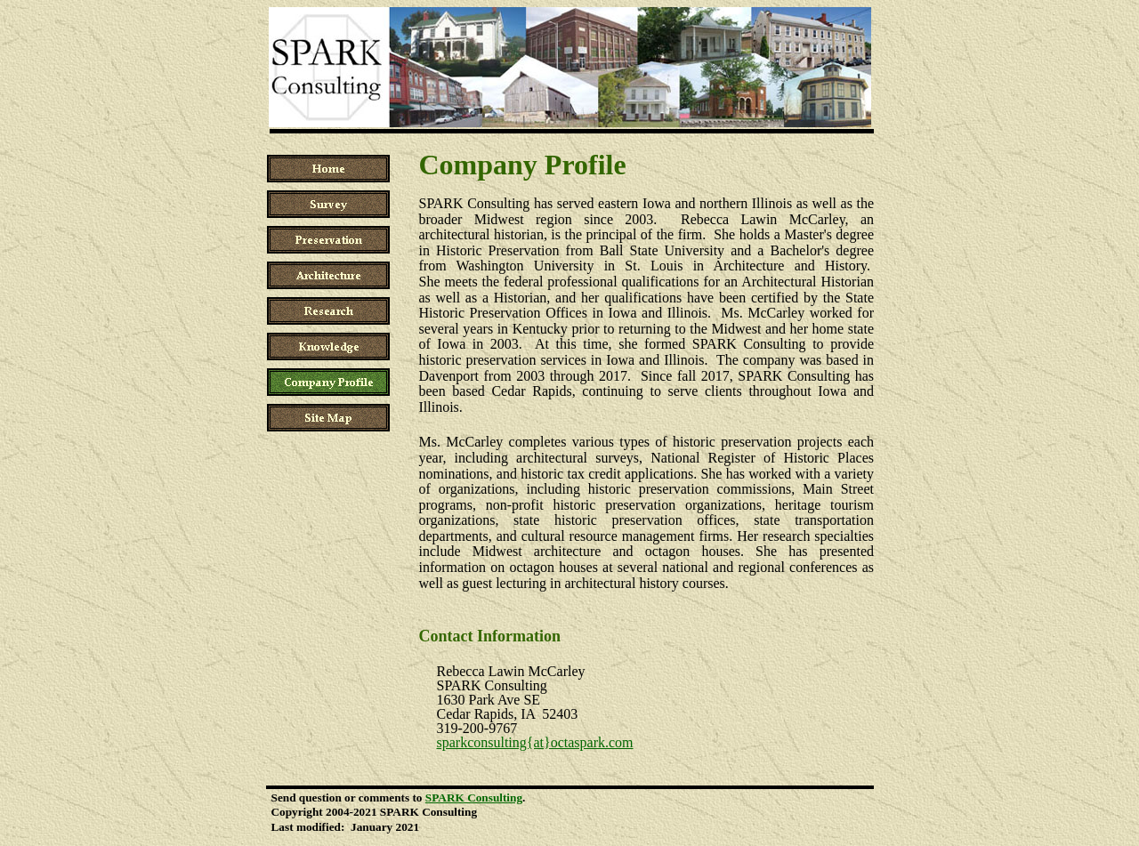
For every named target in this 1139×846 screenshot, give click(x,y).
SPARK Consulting (473, 797)
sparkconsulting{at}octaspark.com (534, 742)
